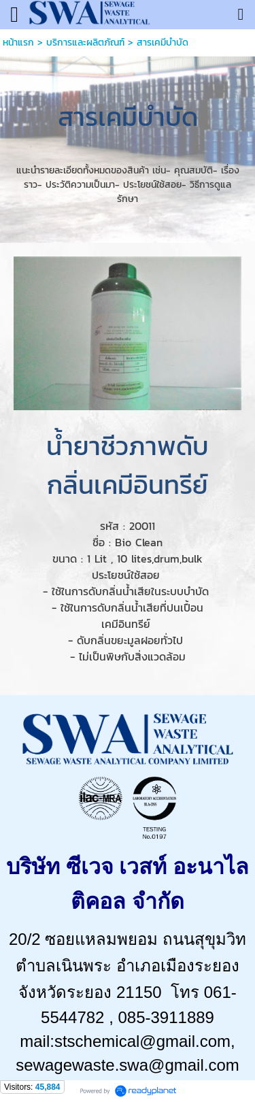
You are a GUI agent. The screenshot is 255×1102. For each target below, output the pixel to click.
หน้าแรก (18, 42)
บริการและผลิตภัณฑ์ (85, 42)
